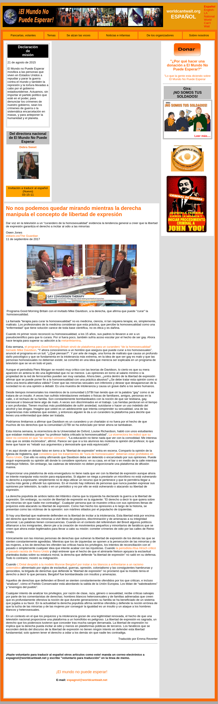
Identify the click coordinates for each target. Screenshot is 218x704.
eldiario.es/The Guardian (22, 235)
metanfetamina (71, 340)
